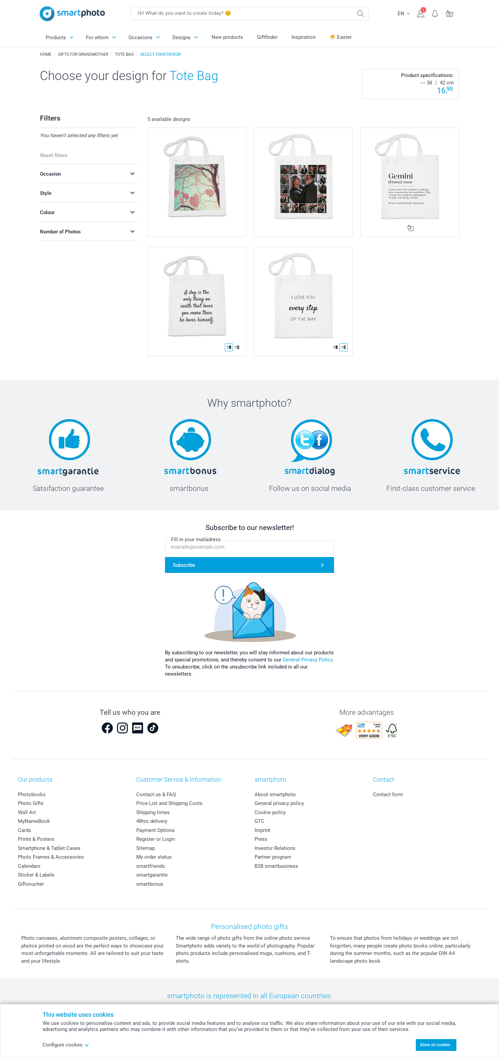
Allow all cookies (435, 1044)
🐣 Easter (340, 37)
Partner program (273, 857)
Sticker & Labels (36, 875)
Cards (24, 830)
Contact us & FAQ (156, 794)
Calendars (29, 866)
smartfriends (150, 866)
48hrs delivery (151, 821)
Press (261, 839)
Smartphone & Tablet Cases (49, 848)
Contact (383, 779)
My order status (154, 857)
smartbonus (149, 884)
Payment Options (155, 830)
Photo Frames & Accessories (51, 857)
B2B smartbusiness (276, 866)
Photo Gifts (31, 803)
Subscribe (184, 565)
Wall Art (27, 812)
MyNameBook (34, 821)
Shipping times (153, 812)
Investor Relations (275, 848)
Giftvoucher (31, 884)
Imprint (262, 830)
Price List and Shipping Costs (169, 803)
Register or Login (155, 839)
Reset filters (54, 155)
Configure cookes (66, 1045)
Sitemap (145, 848)
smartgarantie (152, 875)
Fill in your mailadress (196, 539)
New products (227, 37)
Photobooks (32, 794)
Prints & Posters (36, 839)
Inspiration (303, 37)
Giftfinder (267, 37)
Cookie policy (270, 812)
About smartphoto (275, 794)
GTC (259, 821)
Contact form (388, 794)
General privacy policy (279, 803)
